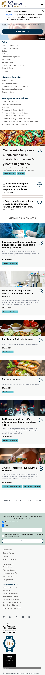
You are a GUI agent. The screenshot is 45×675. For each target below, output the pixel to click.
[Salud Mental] (22, 59)
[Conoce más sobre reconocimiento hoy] (22, 661)
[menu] (42, 3)
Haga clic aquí (11, 14)
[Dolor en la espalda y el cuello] (22, 65)
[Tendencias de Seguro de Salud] (22, 115)
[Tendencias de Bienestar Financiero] (22, 86)
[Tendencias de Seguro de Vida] (22, 110)
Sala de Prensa (8, 553)
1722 (29, 500)
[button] (42, 10)
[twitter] (10, 617)
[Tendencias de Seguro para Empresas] (22, 118)
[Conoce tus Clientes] (22, 101)
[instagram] (4, 617)
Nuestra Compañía (9, 559)
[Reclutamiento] (22, 107)
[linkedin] (17, 617)
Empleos (6, 556)
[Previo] (6, 500)
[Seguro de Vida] (22, 80)
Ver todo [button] (5, 71)
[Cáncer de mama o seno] (22, 45)
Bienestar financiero (11, 522)
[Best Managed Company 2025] (22, 628)
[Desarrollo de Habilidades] (22, 104)
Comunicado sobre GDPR (12, 608)
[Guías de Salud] (22, 68)
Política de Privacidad (10, 594)
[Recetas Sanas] (22, 62)
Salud (7, 525)
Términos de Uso (9, 570)
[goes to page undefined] (39, 150)
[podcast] (29, 617)
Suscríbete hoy (22, 541)
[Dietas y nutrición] (22, 53)
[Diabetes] (22, 51)
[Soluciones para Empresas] (22, 89)
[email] (22, 530)
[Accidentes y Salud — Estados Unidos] (22, 124)
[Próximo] (38, 500)
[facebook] (23, 617)
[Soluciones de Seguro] (22, 83)
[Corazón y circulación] (22, 48)
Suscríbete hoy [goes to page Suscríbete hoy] (22, 31)
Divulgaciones (8, 580)
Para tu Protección (9, 576)
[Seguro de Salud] (22, 92)
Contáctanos (7, 550)
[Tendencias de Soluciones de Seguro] (22, 113)
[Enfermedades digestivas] (22, 56)
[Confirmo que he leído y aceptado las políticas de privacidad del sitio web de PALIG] (3, 536)
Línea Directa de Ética (10, 573)
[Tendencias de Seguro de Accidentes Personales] (22, 121)
